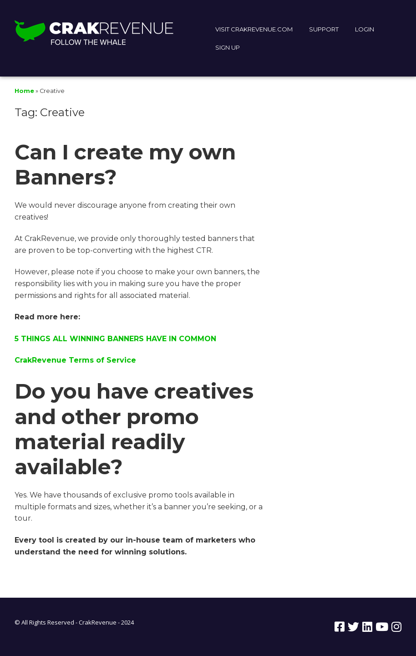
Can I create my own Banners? (125, 164)
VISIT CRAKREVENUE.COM (254, 29)
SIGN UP (227, 47)
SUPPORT (324, 29)
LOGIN (364, 29)
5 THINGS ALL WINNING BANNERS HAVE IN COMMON (115, 338)
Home (24, 90)
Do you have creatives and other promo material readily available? (134, 429)
